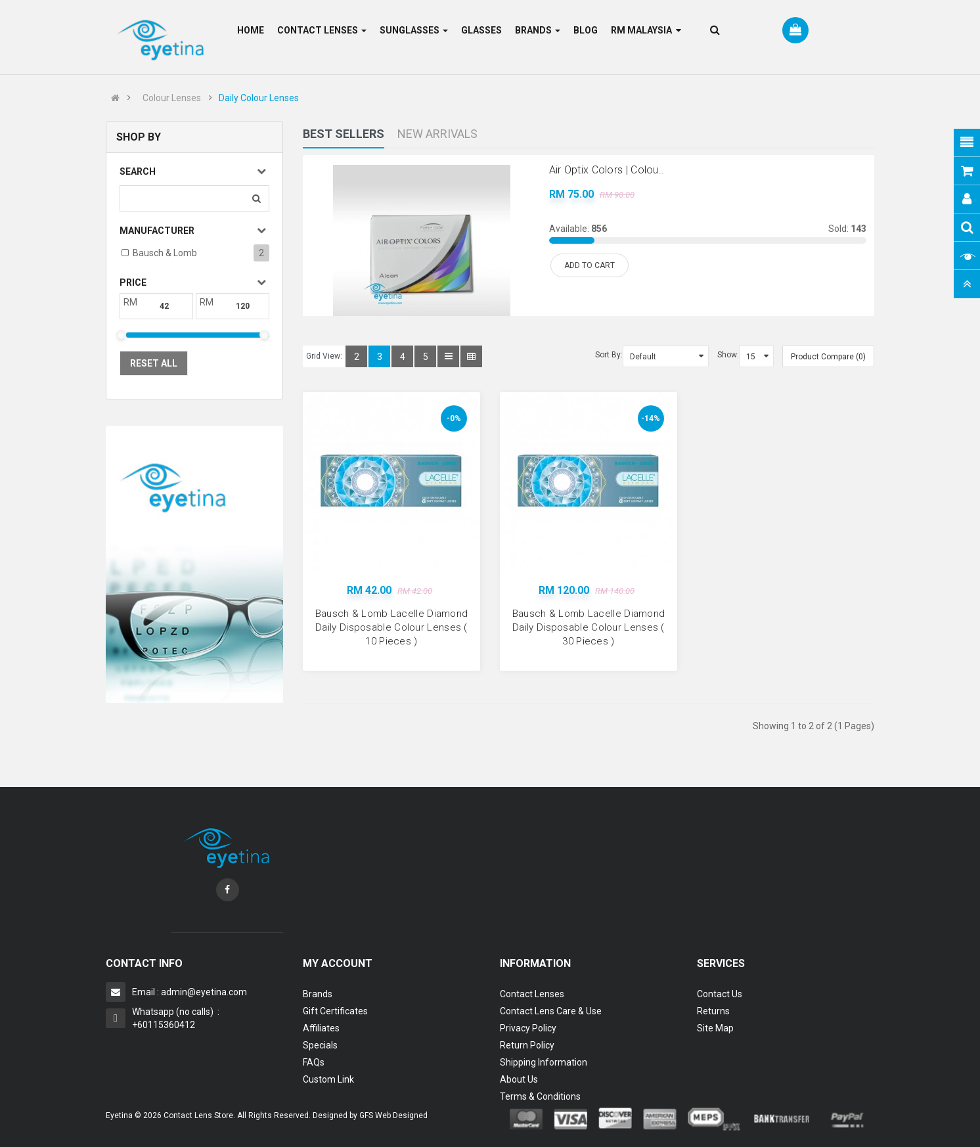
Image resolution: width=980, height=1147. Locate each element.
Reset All (153, 363)
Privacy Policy (528, 1028)
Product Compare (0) (828, 356)
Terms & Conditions (540, 1096)
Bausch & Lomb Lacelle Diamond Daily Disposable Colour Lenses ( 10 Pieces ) (391, 627)
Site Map (715, 1028)
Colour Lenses (172, 97)
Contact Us (719, 994)
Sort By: (609, 354)
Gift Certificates (335, 1011)
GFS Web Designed (393, 1115)
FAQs (313, 1062)
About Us (519, 1079)
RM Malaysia (646, 30)
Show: (728, 354)
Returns (713, 1011)
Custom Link (328, 1079)
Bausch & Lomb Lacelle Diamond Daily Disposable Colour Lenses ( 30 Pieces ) (588, 627)
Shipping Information (543, 1062)
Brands (317, 994)
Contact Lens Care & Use (551, 1011)
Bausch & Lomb (165, 253)
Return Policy (527, 1045)
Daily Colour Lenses (259, 97)
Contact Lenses (532, 994)
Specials (320, 1045)
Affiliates (321, 1028)
